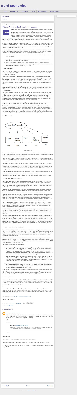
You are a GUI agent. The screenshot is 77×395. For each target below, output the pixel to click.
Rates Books (25, 11)
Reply (7, 319)
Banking (8, 305)
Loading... (4, 19)
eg (6, 312)
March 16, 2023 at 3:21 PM (14, 312)
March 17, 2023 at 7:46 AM (22, 325)
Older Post (50, 386)
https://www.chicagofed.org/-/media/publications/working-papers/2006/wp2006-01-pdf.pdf (22, 38)
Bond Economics (13, 5)
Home (5, 11)
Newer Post (5, 386)
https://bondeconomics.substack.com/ (22, 296)
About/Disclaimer (42, 11)
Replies (9, 322)
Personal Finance (54, 11)
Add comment (6, 336)
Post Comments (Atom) (31, 390)
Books (33, 11)
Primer (11, 305)
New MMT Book (14, 11)
